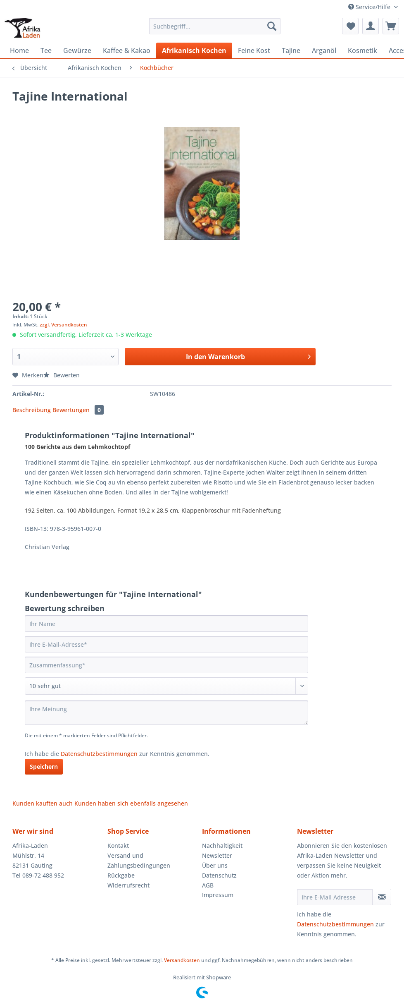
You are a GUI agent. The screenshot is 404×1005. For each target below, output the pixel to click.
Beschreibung (31, 410)
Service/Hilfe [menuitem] (370, 7)
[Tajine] (291, 50)
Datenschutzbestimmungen (99, 754)
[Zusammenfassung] (166, 665)
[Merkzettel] (350, 26)
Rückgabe (121, 875)
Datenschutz (219, 875)
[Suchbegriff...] (214, 26)
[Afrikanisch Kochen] (194, 50)
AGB (208, 885)
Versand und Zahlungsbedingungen (138, 860)
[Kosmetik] (362, 50)
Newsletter (217, 855)
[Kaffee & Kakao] (126, 50)
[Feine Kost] (254, 50)
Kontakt (118, 845)
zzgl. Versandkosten (63, 324)
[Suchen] (271, 26)
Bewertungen (78, 410)
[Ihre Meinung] (166, 712)
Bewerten (61, 375)
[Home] (19, 50)
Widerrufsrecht (128, 885)
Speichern (44, 766)
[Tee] (46, 50)
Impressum (217, 895)
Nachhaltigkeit (222, 845)
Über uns (215, 865)
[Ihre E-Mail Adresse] (335, 897)
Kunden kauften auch (42, 803)
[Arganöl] (324, 50)
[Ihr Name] (166, 623)
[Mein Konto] (370, 26)
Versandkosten (182, 960)
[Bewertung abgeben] (166, 686)
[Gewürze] (77, 50)
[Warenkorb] (391, 26)
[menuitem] (214, 30)
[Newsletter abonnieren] (381, 897)
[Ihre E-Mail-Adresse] (166, 644)
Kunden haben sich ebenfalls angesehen (131, 803)
